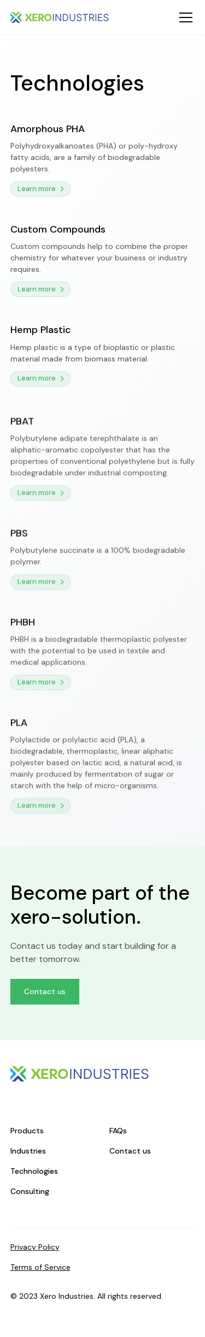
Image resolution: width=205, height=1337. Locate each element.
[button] (184, 17)
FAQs (118, 1131)
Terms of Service (40, 1267)
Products (27, 1131)
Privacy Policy (35, 1247)
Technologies (34, 1171)
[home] (59, 17)
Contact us (45, 991)
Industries (28, 1151)
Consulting (29, 1191)
